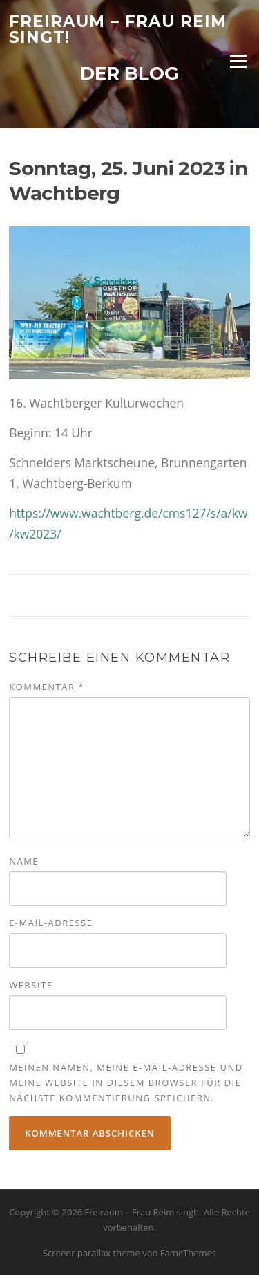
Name (24, 861)
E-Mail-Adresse (51, 922)
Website (30, 985)
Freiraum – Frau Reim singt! (118, 29)
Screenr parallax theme (91, 1253)
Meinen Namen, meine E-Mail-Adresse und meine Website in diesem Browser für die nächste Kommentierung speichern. (126, 1082)
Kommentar (46, 686)
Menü (238, 61)
